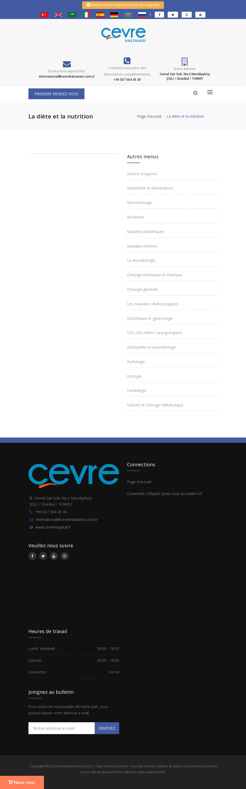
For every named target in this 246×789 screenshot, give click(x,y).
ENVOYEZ (107, 728)
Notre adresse (184, 68)
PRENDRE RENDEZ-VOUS (56, 93)
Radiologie (136, 361)
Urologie (134, 376)
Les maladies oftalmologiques (152, 303)
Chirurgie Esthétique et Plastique (154, 274)
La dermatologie (141, 260)
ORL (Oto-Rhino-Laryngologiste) (154, 332)
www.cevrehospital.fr (53, 527)
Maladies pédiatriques (145, 231)
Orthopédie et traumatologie (151, 347)
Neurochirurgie (139, 202)
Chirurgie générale (142, 289)
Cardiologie (136, 390)
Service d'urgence (142, 173)
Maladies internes (142, 246)
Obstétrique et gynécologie (150, 318)
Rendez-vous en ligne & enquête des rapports (123, 5)
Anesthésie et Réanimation (150, 188)
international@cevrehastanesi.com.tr (67, 519)
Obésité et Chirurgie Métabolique (155, 404)
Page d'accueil (149, 116)
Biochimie (135, 217)
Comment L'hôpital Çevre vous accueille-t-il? (164, 493)
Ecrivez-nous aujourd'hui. (67, 71)
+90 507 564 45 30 (51, 511)
